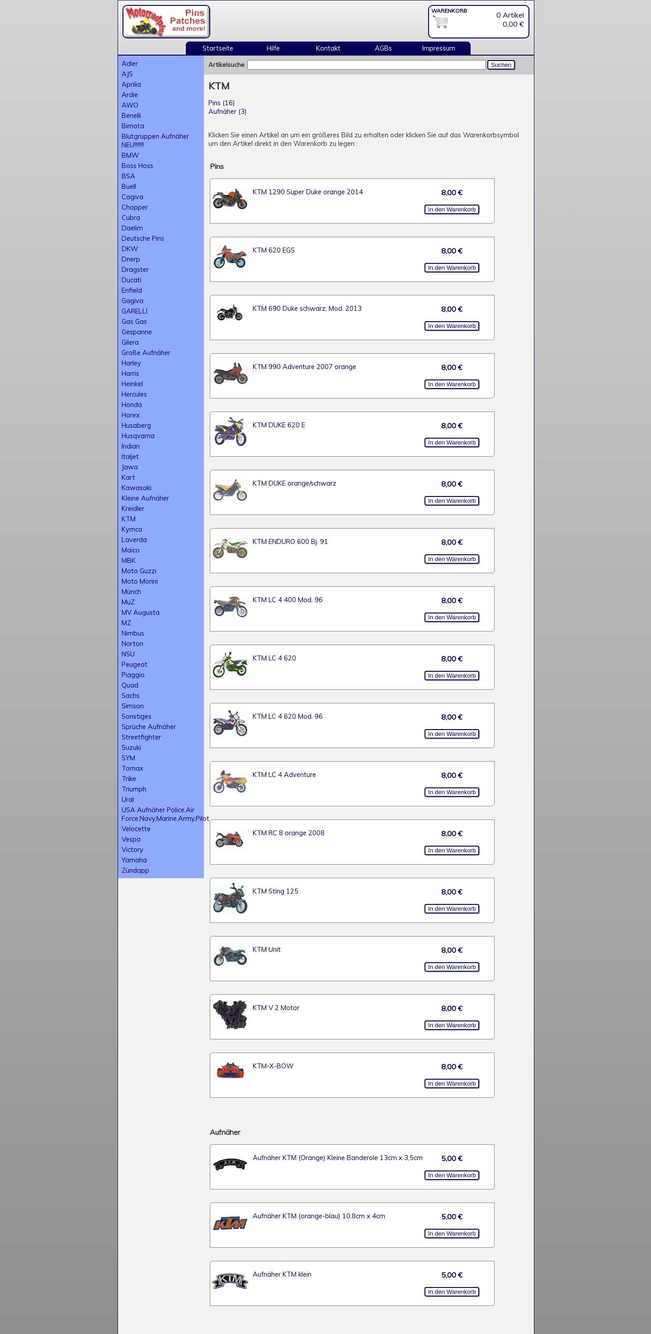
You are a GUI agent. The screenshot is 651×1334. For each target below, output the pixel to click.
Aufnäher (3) (227, 111)
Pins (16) (221, 102)
